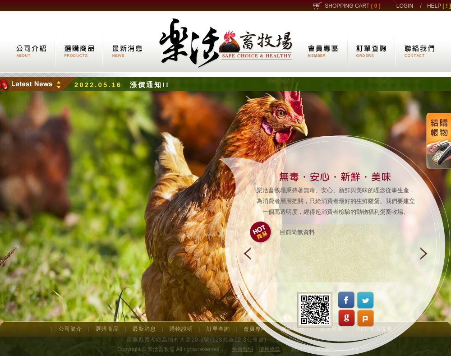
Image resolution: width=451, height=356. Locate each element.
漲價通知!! (150, 84)
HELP (439, 6)
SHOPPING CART (353, 6)
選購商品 (107, 329)
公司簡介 (70, 329)
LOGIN (404, 6)
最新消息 (144, 329)
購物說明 (181, 329)
